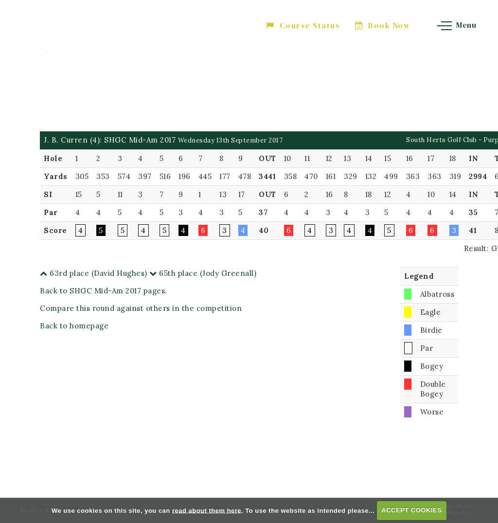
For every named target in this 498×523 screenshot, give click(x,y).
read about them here (206, 510)
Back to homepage (74, 325)
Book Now (383, 25)
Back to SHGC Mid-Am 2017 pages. (103, 290)
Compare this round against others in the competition (141, 308)
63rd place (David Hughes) (93, 273)
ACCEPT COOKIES (411, 510)
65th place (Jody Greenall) (202, 273)
